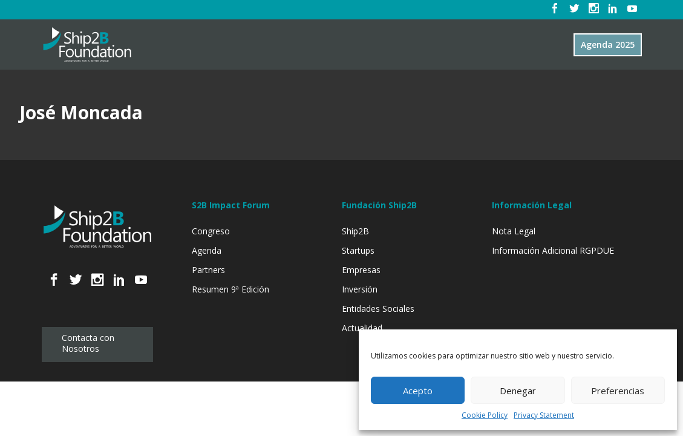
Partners (208, 270)
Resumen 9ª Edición (230, 289)
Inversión (359, 289)
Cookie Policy (485, 415)
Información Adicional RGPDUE (553, 250)
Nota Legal (513, 231)
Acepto (418, 391)
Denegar (518, 391)
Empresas (361, 270)
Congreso (211, 231)
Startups (358, 250)
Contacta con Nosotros (88, 343)
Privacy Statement (544, 415)
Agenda (206, 250)
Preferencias (617, 391)
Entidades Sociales (378, 308)
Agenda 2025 (608, 44)
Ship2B (355, 231)
